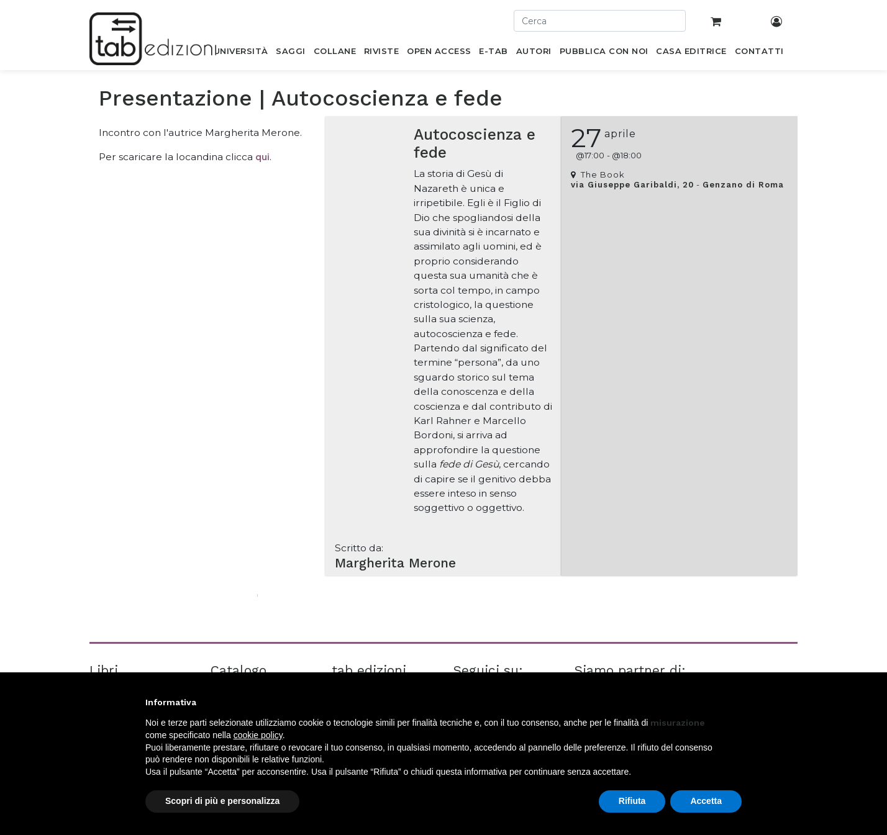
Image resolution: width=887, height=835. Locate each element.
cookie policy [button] (258, 735)
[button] (735, 702)
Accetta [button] (706, 801)
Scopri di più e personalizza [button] (222, 801)
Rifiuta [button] (632, 801)
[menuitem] (240, 53)
